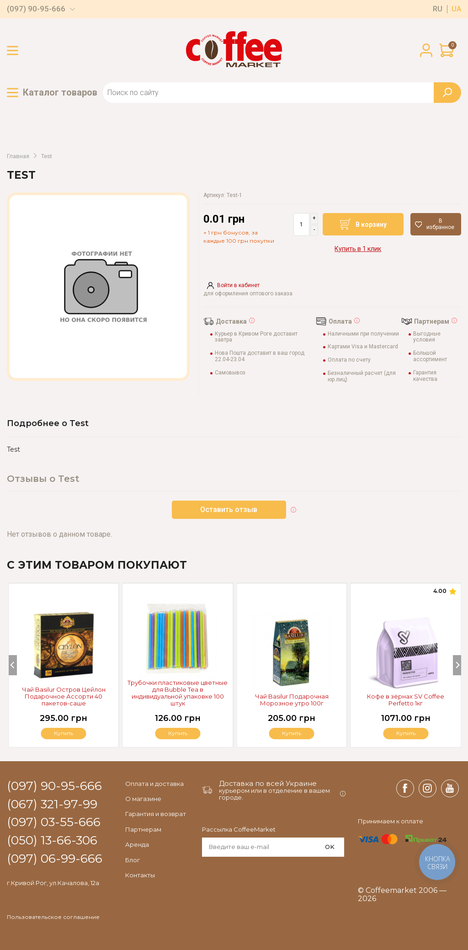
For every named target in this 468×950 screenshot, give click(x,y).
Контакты (140, 875)
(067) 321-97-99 (52, 804)
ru (437, 9)
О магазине (143, 798)
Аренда (137, 844)
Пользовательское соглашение (53, 917)
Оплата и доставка (154, 783)
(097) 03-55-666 (54, 822)
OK (330, 846)
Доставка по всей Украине (268, 783)
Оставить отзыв (229, 509)
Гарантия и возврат (155, 813)
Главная (18, 156)
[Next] (457, 665)
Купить (405, 733)
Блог (132, 860)
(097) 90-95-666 (36, 9)
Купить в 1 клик (358, 248)
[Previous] (13, 665)
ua (456, 9)
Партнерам (143, 829)
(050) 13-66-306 (52, 841)
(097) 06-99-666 (54, 859)
